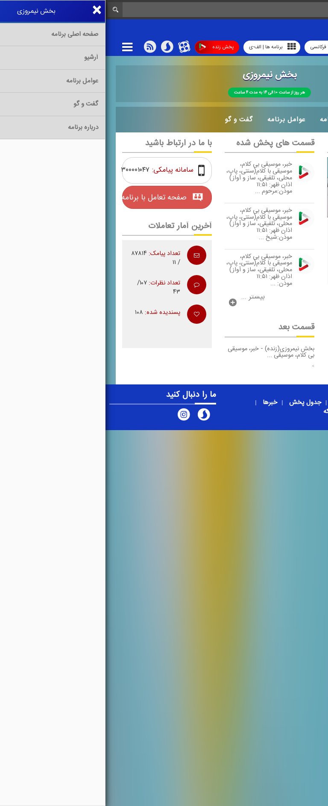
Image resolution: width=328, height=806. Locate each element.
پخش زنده (111, 47)
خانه (304, 119)
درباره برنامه (233, 119)
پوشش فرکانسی (227, 47)
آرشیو (274, 119)
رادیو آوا (270, 47)
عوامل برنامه (181, 119)
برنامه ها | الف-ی (167, 46)
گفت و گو (133, 119)
